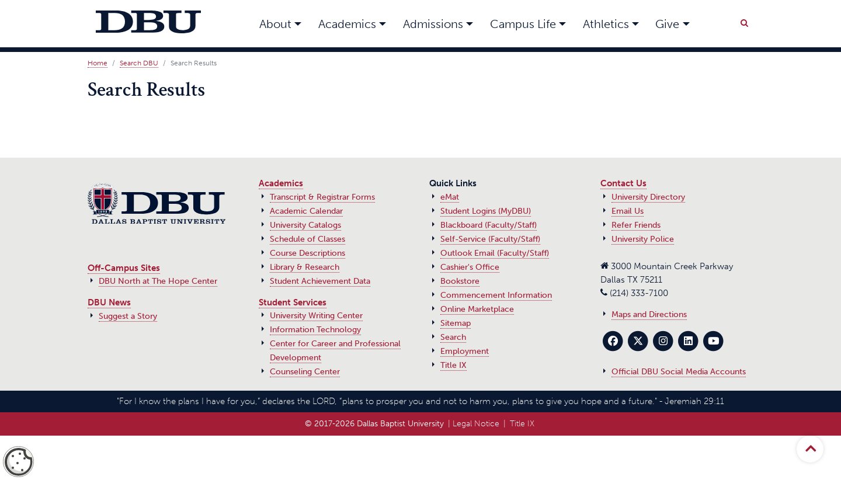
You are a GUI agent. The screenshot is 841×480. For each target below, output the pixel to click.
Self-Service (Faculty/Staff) (490, 239)
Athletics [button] (606, 24)
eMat (449, 197)
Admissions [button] (433, 24)
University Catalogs (305, 225)
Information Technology (315, 330)
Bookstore (459, 281)
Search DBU (139, 63)
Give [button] (667, 24)
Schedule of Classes (307, 239)
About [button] (275, 24)
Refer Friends (636, 225)
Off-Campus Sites (124, 268)
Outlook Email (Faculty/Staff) (494, 253)
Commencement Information (496, 295)
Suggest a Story (128, 316)
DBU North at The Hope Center (158, 281)
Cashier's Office (469, 267)
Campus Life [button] (523, 24)
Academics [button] (347, 24)
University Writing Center (316, 316)
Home (97, 63)
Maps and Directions (649, 314)
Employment (464, 351)
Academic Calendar (306, 211)
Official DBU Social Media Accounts (678, 372)
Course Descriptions (307, 253)
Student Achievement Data (320, 281)
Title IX (453, 365)
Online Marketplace (477, 309)
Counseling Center (305, 372)
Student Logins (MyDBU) (485, 211)
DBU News (109, 302)
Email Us (627, 211)
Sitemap (455, 323)
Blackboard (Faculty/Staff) (488, 225)
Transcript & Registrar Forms (322, 197)
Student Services (292, 302)
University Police (642, 239)
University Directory (648, 197)
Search (453, 337)
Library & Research (304, 267)
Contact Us (623, 183)
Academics (281, 183)
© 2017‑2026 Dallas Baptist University (374, 424)
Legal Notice (476, 424)
